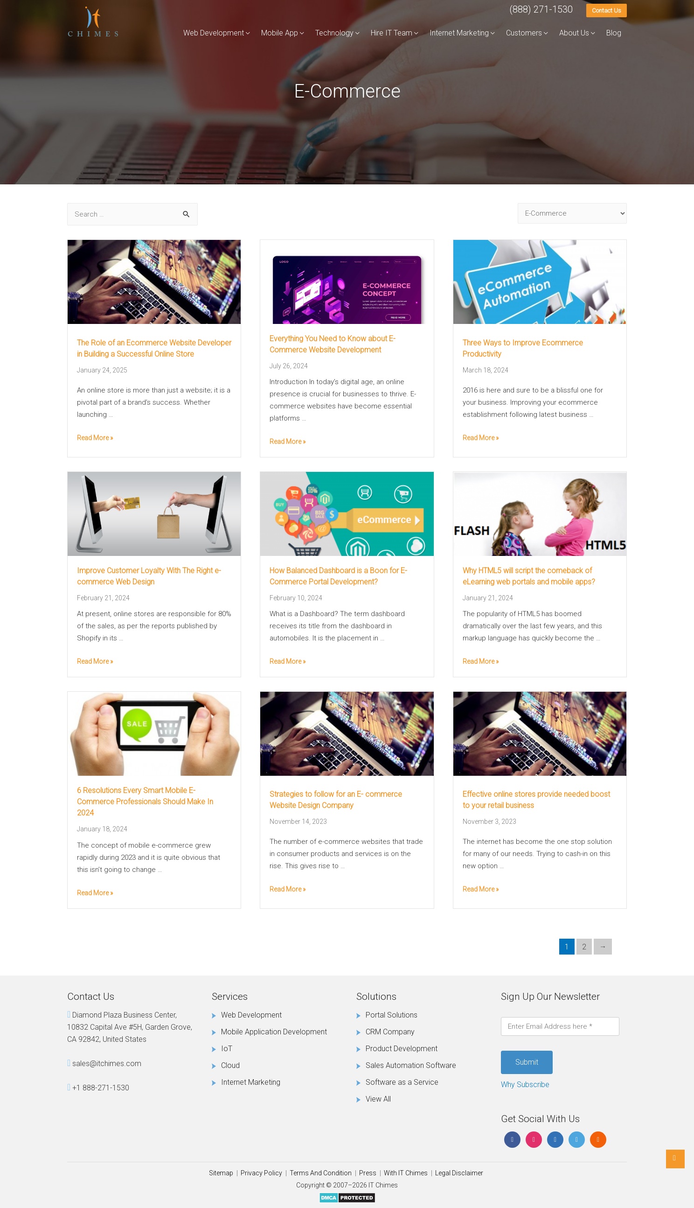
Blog (613, 32)
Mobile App (279, 32)
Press (367, 1173)
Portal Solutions (391, 1015)
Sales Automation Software (411, 1065)
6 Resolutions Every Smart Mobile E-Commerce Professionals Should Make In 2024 (145, 801)
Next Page (602, 946)
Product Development (401, 1048)
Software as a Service (402, 1082)
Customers (524, 32)
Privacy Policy (261, 1173)
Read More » (95, 438)
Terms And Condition (321, 1173)
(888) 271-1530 (541, 9)
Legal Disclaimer (459, 1173)
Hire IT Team (391, 32)
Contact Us (606, 10)
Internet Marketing (459, 32)
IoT (226, 1048)
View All (378, 1099)
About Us (574, 32)
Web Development (213, 32)
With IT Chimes (406, 1173)
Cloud (230, 1065)
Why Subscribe (525, 1084)
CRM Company (390, 1031)
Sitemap (221, 1173)
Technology (334, 32)
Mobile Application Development (274, 1031)
